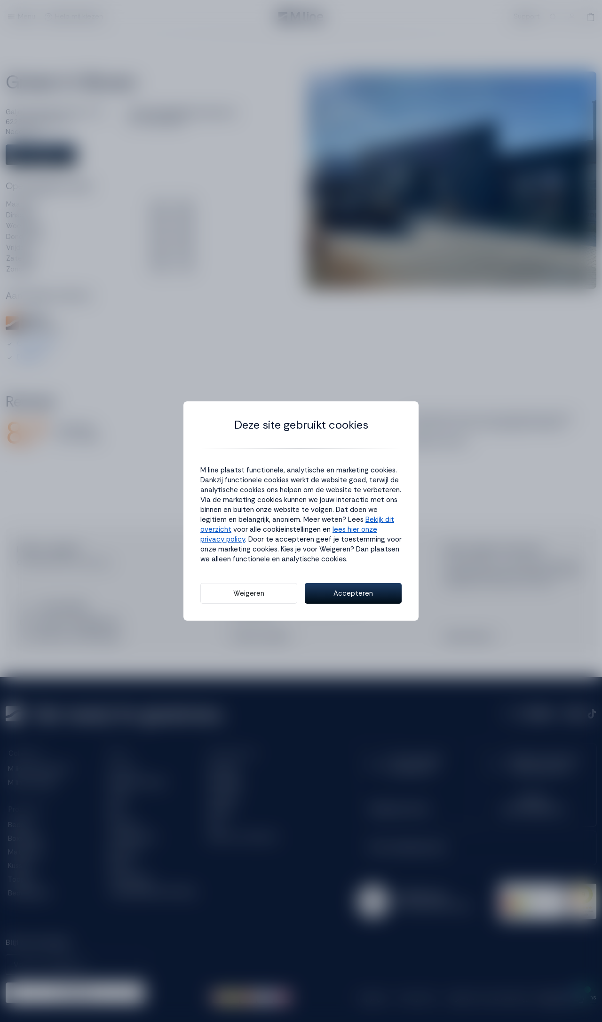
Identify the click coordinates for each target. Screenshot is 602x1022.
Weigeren (248, 593)
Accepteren (353, 593)
